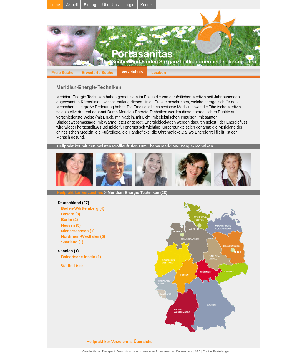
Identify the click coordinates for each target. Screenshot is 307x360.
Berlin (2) (69, 219)
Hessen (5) (71, 225)
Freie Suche (62, 72)
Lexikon (158, 72)
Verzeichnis (132, 72)
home (55, 5)
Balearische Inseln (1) (81, 257)
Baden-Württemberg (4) (82, 208)
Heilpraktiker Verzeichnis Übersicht (119, 341)
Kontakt (147, 5)
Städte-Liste (72, 265)
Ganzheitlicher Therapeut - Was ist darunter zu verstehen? (119, 351)
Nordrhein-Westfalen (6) (83, 236)
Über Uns (110, 5)
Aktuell (72, 5)
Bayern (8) (70, 214)
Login (129, 5)
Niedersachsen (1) (78, 231)
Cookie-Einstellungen (216, 351)
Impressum (167, 351)
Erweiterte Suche (97, 72)
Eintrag (90, 5)
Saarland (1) (72, 242)
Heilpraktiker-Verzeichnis (80, 192)
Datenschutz (184, 351)
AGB (197, 351)
